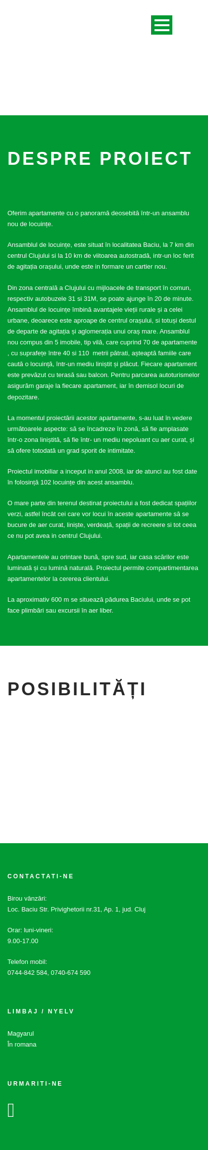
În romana (22, 1044)
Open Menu (161, 25)
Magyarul (20, 1033)
